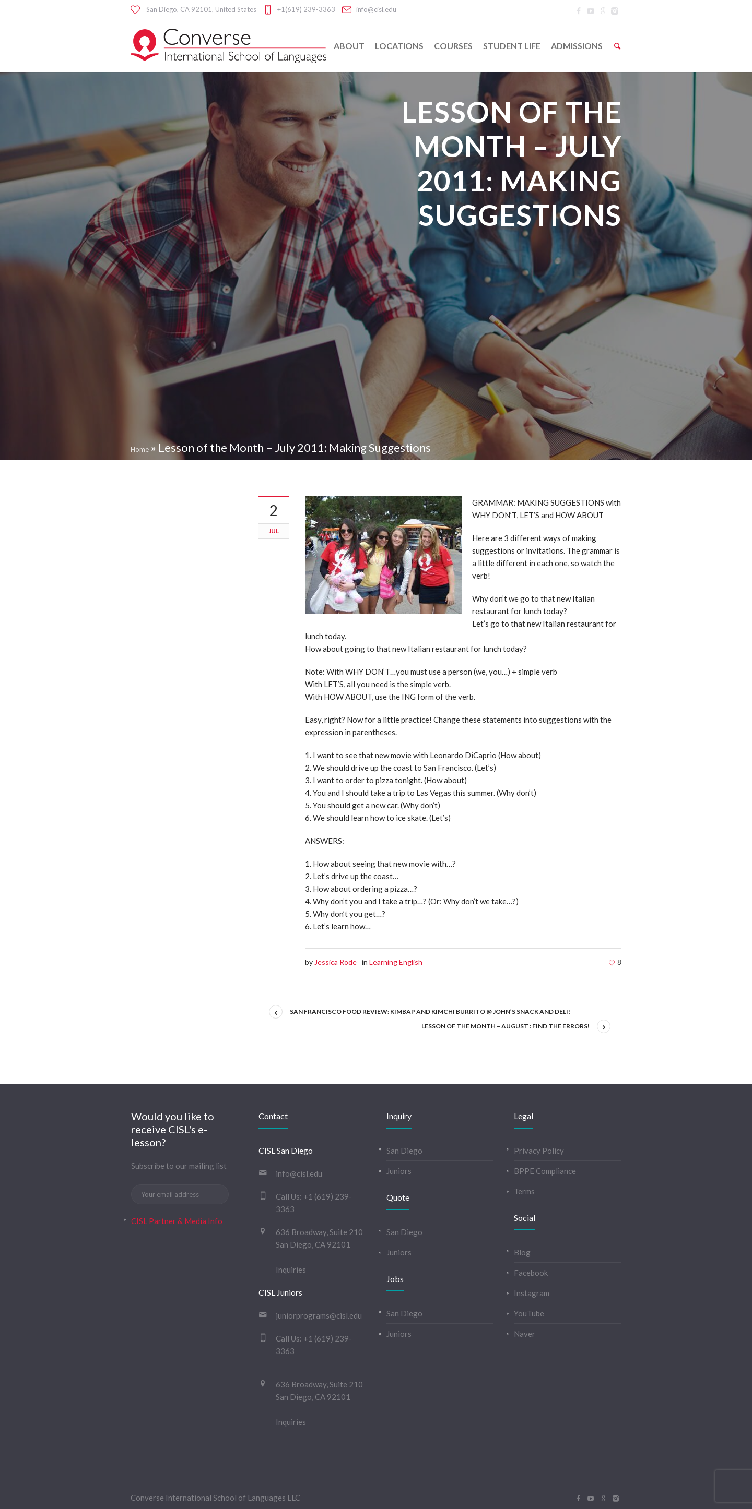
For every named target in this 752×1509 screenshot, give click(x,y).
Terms (524, 1191)
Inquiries (291, 1269)
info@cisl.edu (376, 9)
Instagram (531, 1293)
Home (140, 449)
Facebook (531, 1272)
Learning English (395, 961)
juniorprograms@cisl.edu (319, 1315)
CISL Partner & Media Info (176, 1221)
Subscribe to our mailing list (179, 1165)
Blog (522, 1252)
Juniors (399, 1171)
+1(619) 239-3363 (306, 9)
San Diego (404, 1150)
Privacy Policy (539, 1150)
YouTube (529, 1313)
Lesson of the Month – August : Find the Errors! (505, 1026)
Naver (524, 1333)
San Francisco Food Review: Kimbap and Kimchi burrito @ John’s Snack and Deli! (430, 1011)
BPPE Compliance (545, 1171)
